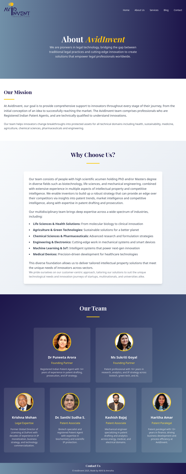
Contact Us (93, 466)
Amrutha (110, 470)
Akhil (101, 470)
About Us (139, 10)
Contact (178, 10)
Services (154, 10)
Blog (166, 10)
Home (126, 10)
